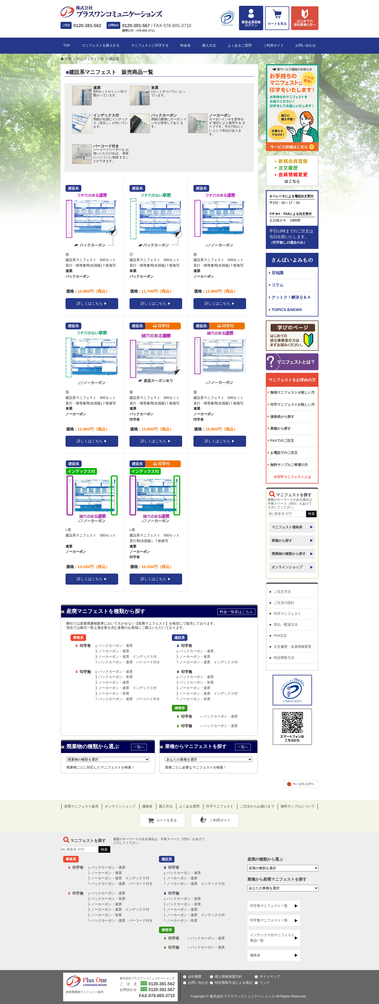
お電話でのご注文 (284, 453)
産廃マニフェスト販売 (81, 806)
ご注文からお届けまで (257, 806)
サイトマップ (270, 976)
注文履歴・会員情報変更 (292, 647)
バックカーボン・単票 (115, 677)
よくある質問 (189, 806)
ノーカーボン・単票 (113, 693)
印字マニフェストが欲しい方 (292, 404)
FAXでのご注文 (282, 441)
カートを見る (166, 820)
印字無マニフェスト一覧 (269, 920)
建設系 (179, 638)
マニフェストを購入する (100, 45)
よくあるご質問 (240, 45)
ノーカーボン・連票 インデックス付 (127, 657)
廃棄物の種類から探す (289, 554)
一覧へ (138, 747)
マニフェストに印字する (150, 45)
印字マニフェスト (287, 614)
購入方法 (209, 45)
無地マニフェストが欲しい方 (292, 392)
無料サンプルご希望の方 (289, 465)
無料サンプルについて (298, 806)
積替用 (179, 708)
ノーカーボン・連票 (113, 651)
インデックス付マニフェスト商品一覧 (272, 937)
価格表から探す (282, 417)
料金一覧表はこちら (236, 612)
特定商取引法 (284, 658)
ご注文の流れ (284, 603)
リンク (265, 983)
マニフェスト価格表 (287, 527)
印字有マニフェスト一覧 (269, 906)
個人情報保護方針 (228, 976)
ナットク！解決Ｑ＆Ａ (291, 297)
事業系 (78, 638)
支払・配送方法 (286, 624)
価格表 (147, 806)
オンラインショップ (287, 567)
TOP (66, 45)
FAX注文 (280, 635)
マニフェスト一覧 (90, 59)
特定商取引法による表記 (233, 983)
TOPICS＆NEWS (287, 309)
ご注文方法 (282, 592)
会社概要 (195, 976)
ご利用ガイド (273, 45)
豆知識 (277, 272)
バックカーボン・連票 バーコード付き (129, 662)
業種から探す (280, 428)
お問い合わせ (305, 45)
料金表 (185, 45)
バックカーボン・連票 (115, 645)
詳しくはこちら (90, 303)
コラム (277, 285)
